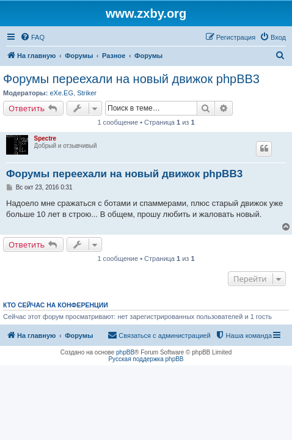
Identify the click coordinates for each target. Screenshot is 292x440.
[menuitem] (32, 37)
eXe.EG (61, 93)
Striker (87, 93)
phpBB (125, 352)
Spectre (45, 138)
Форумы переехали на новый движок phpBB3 (131, 79)
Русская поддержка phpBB (145, 359)
